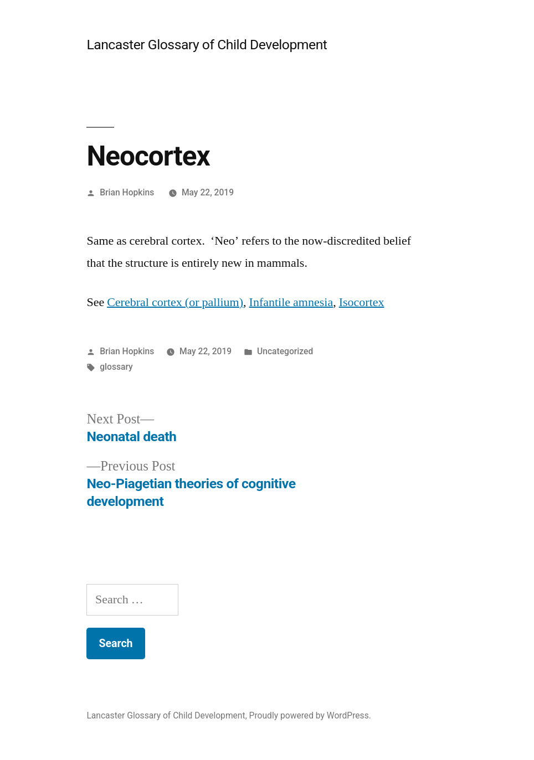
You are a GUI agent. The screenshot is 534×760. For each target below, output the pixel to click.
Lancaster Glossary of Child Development (206, 45)
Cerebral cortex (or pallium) (175, 302)
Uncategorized (285, 351)
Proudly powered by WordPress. (310, 715)
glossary (116, 366)
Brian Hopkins (127, 192)
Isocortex (361, 302)
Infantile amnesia (291, 302)
